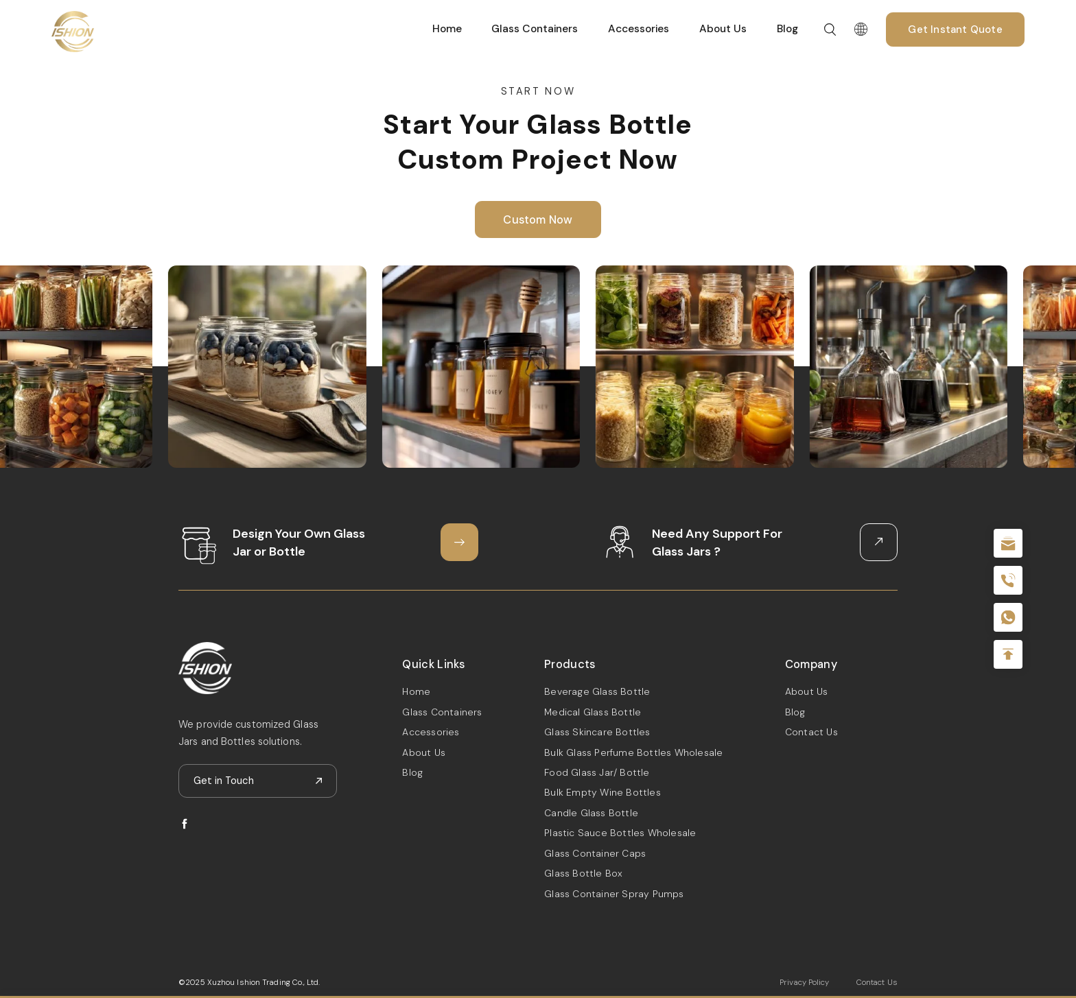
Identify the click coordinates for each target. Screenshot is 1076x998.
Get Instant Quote (955, 29)
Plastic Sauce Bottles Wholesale (620, 833)
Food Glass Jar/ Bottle (596, 772)
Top (1008, 654)
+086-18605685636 (1008, 617)
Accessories (638, 29)
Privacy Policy (804, 982)
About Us (723, 29)
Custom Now (537, 220)
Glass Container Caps (595, 853)
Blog (787, 29)
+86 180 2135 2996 (1008, 580)
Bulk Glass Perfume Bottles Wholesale (633, 752)
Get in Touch (224, 780)
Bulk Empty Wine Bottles (602, 792)
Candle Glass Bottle (591, 813)
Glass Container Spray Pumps (613, 894)
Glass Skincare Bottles (597, 732)
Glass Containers (534, 29)
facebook (184, 824)
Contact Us (811, 732)
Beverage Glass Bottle (597, 691)
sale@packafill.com (1008, 543)
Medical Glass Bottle (592, 712)
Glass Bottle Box (583, 873)
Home (447, 29)
